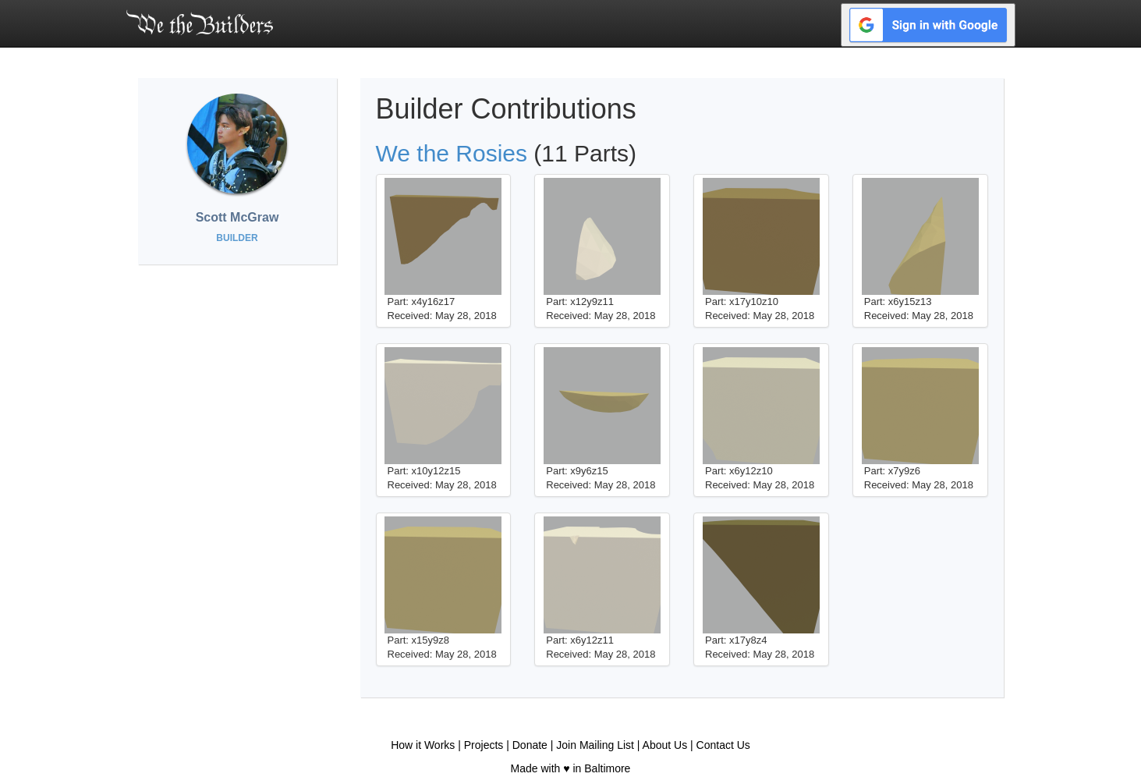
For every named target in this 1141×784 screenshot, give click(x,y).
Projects (484, 745)
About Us (665, 745)
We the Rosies (452, 153)
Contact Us (723, 745)
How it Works (423, 745)
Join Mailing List (595, 745)
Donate (529, 745)
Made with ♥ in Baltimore (571, 768)
